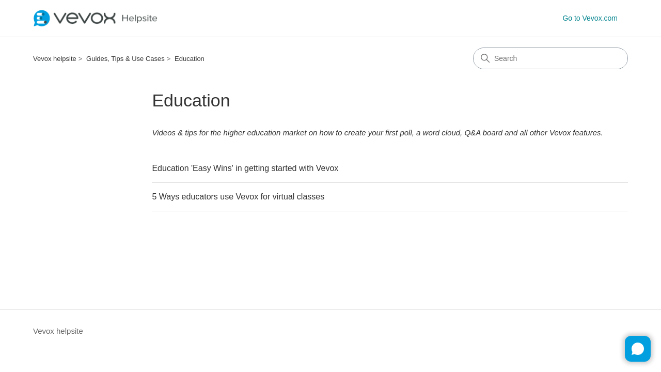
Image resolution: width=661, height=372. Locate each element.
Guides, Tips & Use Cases (125, 59)
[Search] (550, 58)
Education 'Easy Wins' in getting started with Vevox (245, 168)
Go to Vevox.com (590, 18)
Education (189, 59)
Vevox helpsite (54, 59)
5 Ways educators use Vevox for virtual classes (238, 196)
